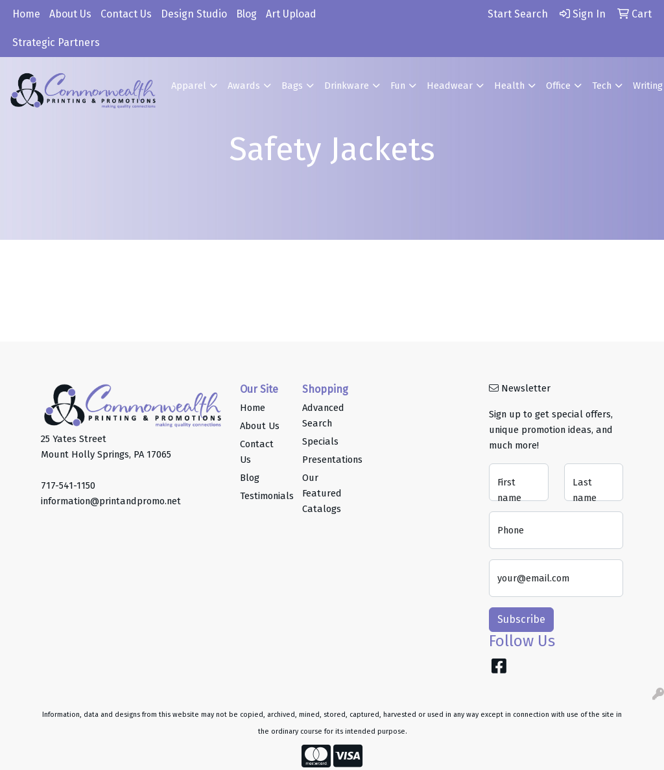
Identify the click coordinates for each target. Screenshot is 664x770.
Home (26, 14)
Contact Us (126, 14)
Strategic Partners (56, 42)
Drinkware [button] (346, 85)
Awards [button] (244, 85)
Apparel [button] (188, 85)
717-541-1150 (68, 485)
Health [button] (509, 85)
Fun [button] (397, 85)
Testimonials (263, 496)
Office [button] (558, 85)
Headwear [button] (450, 85)
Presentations (325, 459)
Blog (246, 14)
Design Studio (194, 14)
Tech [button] (601, 85)
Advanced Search (323, 415)
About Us (70, 14)
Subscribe (521, 619)
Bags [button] (292, 85)
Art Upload (291, 14)
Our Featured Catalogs (322, 493)
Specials (320, 441)
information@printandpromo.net (111, 501)
